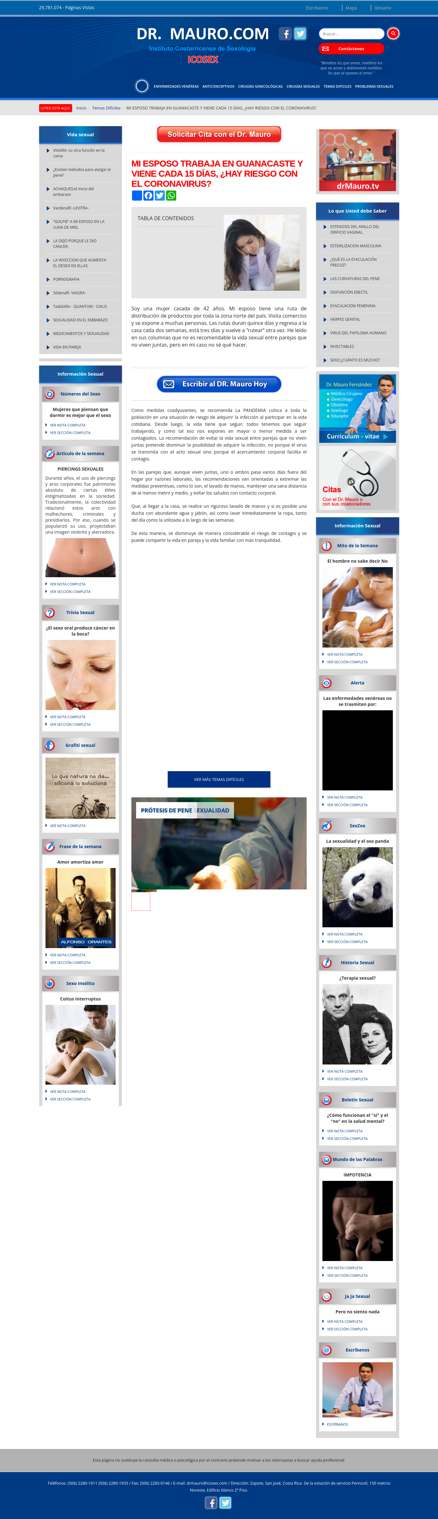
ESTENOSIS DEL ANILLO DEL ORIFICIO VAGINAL (355, 229)
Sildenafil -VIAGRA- (69, 293)
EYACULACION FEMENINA (352, 305)
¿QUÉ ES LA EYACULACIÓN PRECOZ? (353, 262)
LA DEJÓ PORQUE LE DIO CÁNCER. (75, 243)
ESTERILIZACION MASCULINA (355, 246)
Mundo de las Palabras (357, 1159)
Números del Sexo (80, 394)
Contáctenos (351, 48)
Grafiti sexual (80, 745)
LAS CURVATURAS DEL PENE (355, 278)
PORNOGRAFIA (66, 279)
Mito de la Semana (357, 545)
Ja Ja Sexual (357, 1296)
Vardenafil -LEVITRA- (71, 208)
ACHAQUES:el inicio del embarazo (73, 191)
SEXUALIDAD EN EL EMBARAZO (80, 320)
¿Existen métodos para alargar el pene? (82, 172)
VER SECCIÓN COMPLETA (70, 432)
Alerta (357, 683)
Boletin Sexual (357, 1100)
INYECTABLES (342, 346)
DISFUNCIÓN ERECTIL (349, 292)
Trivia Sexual (80, 612)
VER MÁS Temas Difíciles (219, 779)
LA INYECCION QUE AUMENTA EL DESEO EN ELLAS (79, 262)
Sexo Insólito (80, 983)
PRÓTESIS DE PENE (166, 810)
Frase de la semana (80, 846)
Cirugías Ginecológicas (260, 86)
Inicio (81, 108)
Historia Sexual (357, 962)
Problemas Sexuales (374, 86)
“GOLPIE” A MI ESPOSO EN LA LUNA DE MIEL (79, 224)
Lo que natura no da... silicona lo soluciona (80, 780)
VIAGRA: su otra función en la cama (79, 153)
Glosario (382, 8)
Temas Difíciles (337, 86)
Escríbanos (317, 8)
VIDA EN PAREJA (67, 347)
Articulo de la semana (81, 453)
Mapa (351, 8)
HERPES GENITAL (345, 319)
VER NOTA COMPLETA (68, 425)
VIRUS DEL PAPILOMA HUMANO (358, 333)
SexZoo (357, 826)
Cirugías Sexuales (303, 86)
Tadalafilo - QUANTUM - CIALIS (80, 306)
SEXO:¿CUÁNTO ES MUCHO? (355, 360)
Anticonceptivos (218, 86)
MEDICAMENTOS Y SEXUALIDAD (81, 333)
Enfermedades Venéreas (176, 86)
